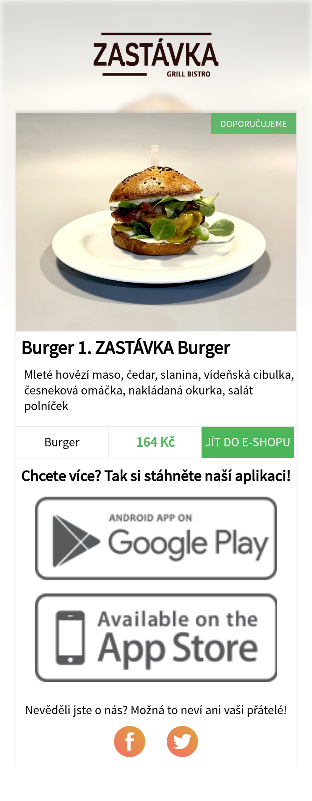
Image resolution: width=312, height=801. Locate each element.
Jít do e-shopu (248, 442)
